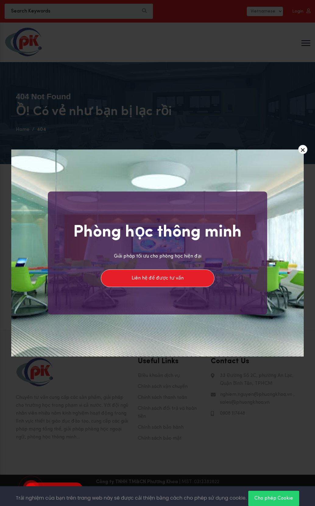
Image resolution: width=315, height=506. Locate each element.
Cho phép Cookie (273, 498)
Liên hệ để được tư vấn (158, 278)
